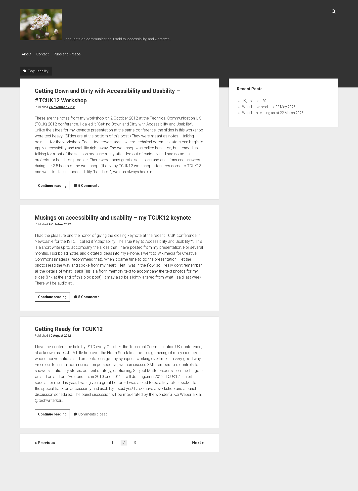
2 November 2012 (62, 105)
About (26, 54)
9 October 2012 (60, 232)
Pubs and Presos (72, 54)
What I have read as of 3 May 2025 (269, 105)
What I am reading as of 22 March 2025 (273, 111)
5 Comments (88, 184)
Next (196, 450)
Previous (46, 450)
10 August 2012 (60, 343)
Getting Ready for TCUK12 (76, 336)
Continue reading (54, 185)
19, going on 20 (254, 99)
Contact (45, 54)
